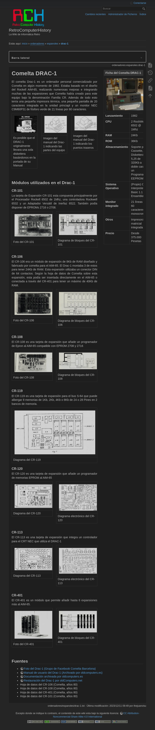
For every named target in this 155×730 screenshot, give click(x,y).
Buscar (144, 8)
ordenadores (37, 43)
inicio (25, 43)
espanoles (52, 43)
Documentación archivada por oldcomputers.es (53, 676)
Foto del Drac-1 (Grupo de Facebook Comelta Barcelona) (60, 668)
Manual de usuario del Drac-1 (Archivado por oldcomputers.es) (63, 672)
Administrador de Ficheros (122, 14)
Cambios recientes (95, 14)
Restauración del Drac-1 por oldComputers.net (53, 680)
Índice (142, 14)
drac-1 (64, 43)
